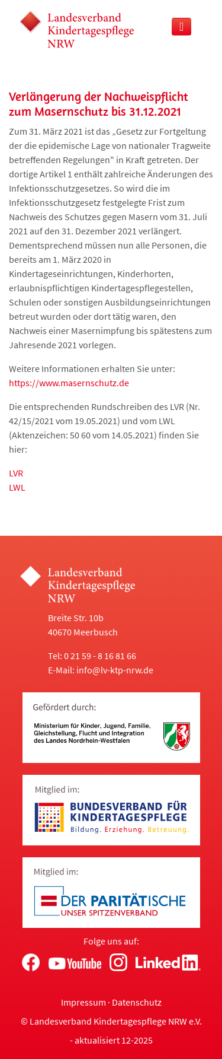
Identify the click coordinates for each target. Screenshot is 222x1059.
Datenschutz (137, 1002)
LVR (16, 473)
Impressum (83, 1002)
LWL (17, 487)
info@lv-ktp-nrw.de (114, 670)
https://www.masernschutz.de (69, 383)
